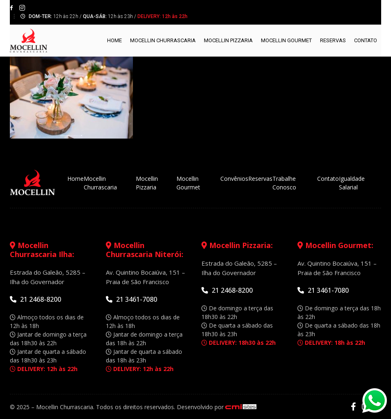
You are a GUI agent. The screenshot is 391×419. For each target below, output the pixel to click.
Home (114, 40)
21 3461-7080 (131, 299)
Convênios (234, 178)
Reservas (333, 40)
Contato (365, 40)
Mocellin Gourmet (286, 40)
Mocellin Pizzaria (228, 40)
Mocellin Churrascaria (163, 40)
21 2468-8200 (35, 299)
